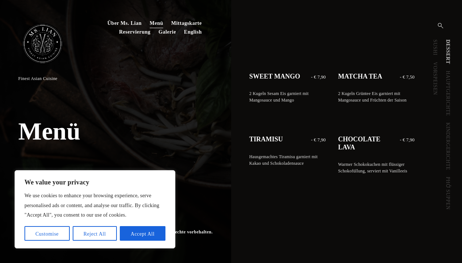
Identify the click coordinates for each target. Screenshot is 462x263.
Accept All (142, 234)
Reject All (94, 234)
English (193, 32)
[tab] (447, 51)
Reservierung (134, 32)
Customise (47, 234)
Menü (156, 23)
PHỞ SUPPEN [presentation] (448, 193)
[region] (95, 209)
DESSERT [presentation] (448, 51)
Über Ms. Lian (124, 23)
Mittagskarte (186, 23)
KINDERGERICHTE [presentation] (448, 146)
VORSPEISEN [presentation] (435, 78)
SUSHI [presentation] (435, 47)
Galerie (167, 32)
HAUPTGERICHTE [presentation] (448, 93)
